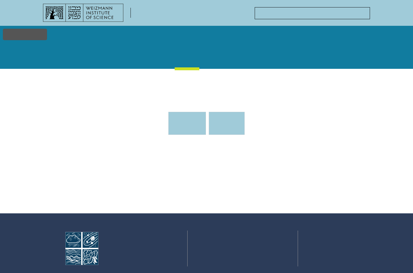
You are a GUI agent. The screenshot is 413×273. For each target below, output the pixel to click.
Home (52, 57)
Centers (324, 57)
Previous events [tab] (226, 123)
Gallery (217, 57)
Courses (249, 57)
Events (187, 57)
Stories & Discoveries (152, 60)
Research (82, 57)
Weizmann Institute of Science (133, 242)
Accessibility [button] (25, 34)
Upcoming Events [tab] (190, 125)
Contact (356, 57)
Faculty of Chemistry (163, 16)
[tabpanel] (206, 177)
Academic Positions (287, 60)
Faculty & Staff (115, 60)
